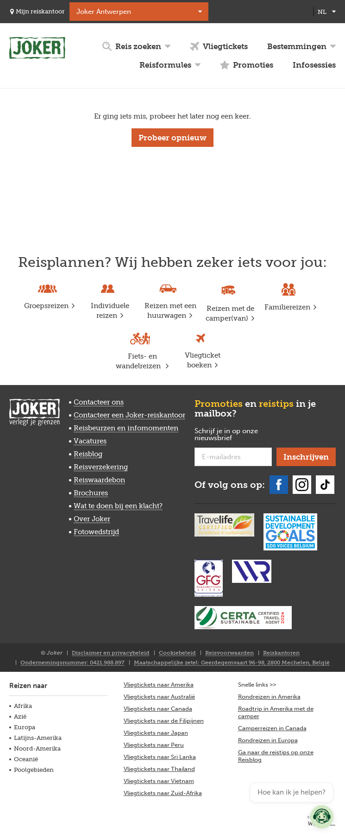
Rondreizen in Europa (268, 740)
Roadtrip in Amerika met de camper (276, 712)
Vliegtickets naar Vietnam (159, 780)
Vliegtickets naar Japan (156, 732)
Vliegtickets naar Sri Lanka (160, 756)
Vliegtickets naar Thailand (159, 768)
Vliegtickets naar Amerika (159, 684)
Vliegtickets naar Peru (154, 744)
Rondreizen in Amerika (269, 696)
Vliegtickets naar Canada (158, 708)
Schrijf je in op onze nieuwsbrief (228, 435)
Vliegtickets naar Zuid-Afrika (163, 792)
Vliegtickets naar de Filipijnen (164, 720)
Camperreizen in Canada (272, 728)
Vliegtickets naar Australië (159, 696)
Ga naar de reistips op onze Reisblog (276, 756)
